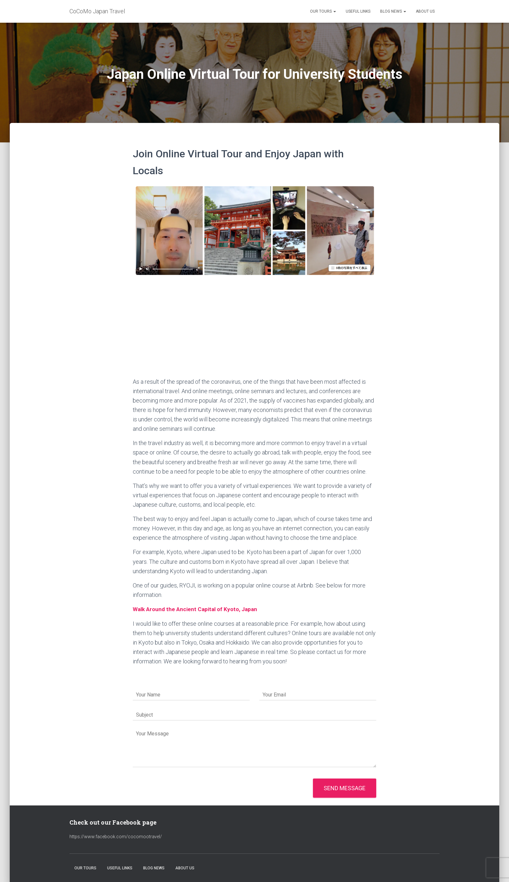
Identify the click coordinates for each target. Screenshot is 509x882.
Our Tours (323, 11)
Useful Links (358, 11)
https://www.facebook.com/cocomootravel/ (115, 836)
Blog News (393, 11)
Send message (345, 788)
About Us (425, 11)
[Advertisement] (254, 328)
